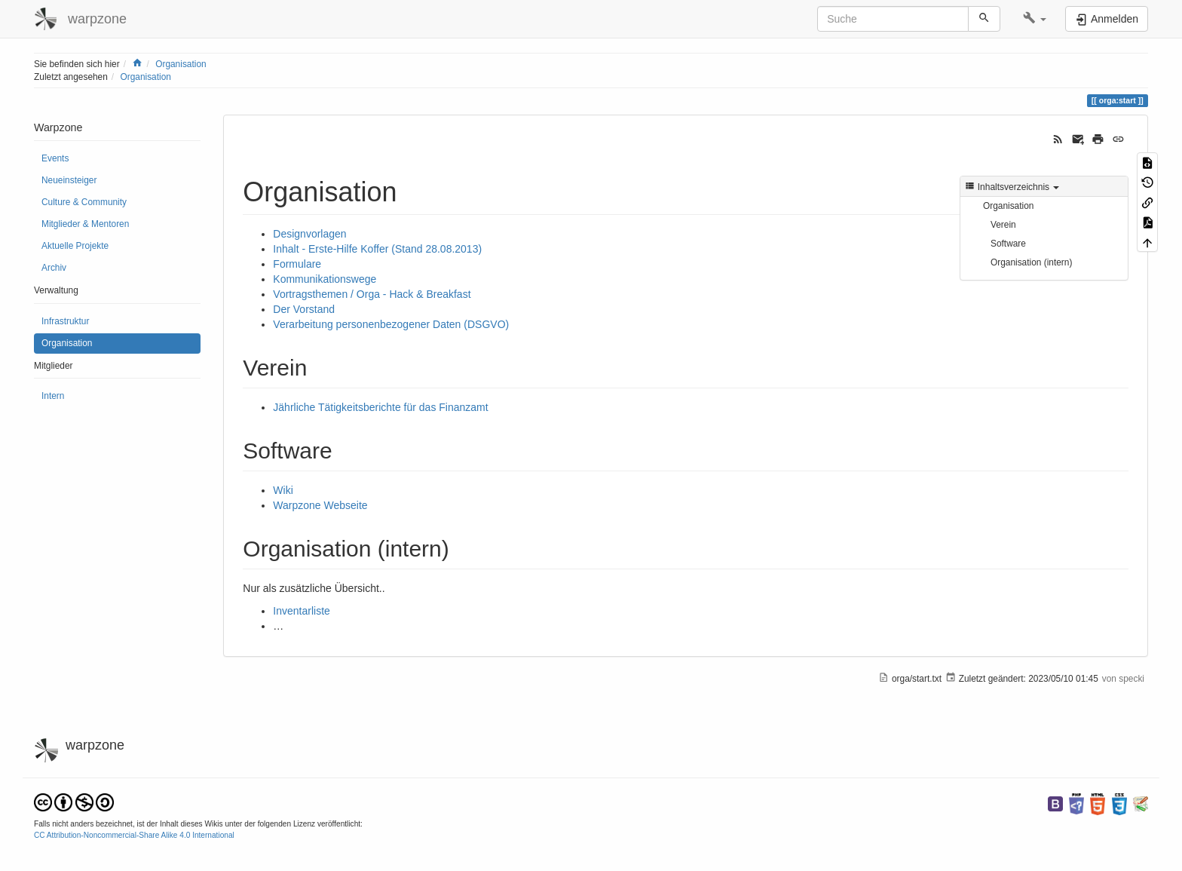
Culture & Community (84, 202)
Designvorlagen (309, 234)
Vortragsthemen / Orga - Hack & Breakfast (371, 294)
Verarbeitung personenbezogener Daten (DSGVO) (391, 324)
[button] (1035, 19)
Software (1008, 243)
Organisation (180, 64)
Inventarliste (301, 611)
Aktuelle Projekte (75, 246)
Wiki (282, 490)
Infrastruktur (65, 321)
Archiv (53, 267)
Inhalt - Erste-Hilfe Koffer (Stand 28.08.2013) (377, 249)
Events (55, 158)
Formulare (297, 264)
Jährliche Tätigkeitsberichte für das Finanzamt (380, 407)
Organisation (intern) (1031, 262)
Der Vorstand (304, 309)
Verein (1003, 224)
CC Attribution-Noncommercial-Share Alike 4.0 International (134, 835)
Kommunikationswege (324, 279)
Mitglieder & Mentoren (85, 224)
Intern (52, 396)
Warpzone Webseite (320, 505)
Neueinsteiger (68, 180)
